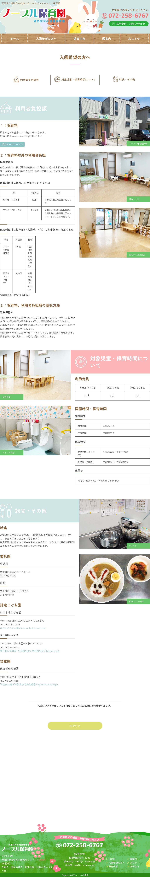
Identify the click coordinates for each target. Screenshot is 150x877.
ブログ (133, 862)
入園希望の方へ (46, 38)
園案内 (106, 38)
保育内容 (79, 38)
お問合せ (75, 726)
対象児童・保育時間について (75, 79)
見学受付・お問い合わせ (130, 24)
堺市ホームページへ (12, 144)
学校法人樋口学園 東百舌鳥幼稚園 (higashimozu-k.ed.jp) (29, 684)
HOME (112, 859)
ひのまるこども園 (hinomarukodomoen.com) (23, 628)
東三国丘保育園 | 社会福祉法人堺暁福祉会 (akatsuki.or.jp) (29, 650)
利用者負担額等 (26, 79)
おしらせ (134, 38)
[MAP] (42, 859)
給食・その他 (124, 79)
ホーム (14, 38)
